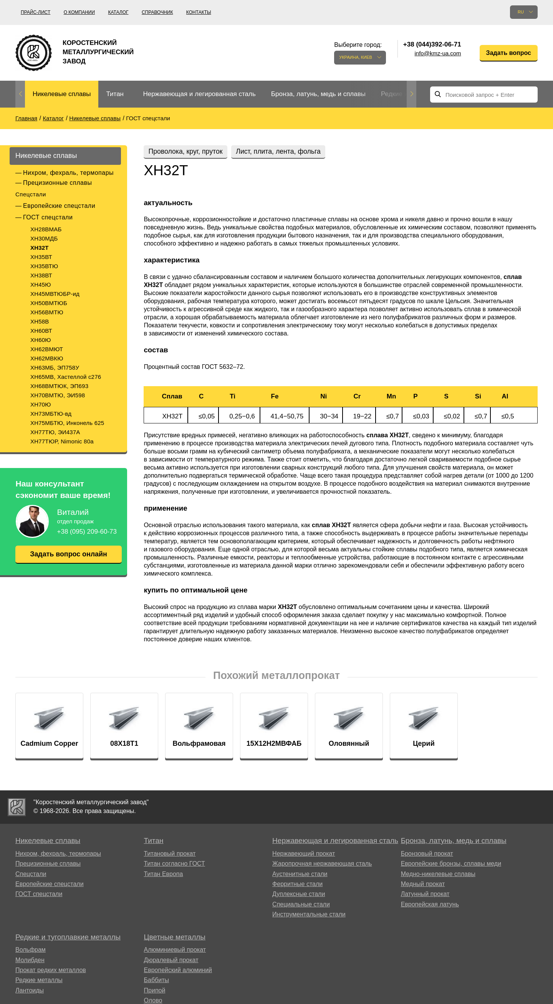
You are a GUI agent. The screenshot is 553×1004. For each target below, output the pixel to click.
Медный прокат (423, 884)
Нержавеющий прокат (303, 854)
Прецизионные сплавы (57, 182)
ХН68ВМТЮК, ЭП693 (59, 386)
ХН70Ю (40, 404)
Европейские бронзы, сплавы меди (451, 864)
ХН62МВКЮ (46, 358)
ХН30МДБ (44, 238)
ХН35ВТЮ (44, 266)
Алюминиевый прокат (175, 950)
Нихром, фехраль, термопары (68, 172)
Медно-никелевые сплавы (438, 874)
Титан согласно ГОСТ (174, 864)
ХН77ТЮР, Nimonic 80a (62, 441)
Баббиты (156, 980)
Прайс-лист (35, 12)
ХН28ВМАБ (45, 229)
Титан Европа (163, 874)
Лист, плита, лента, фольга (281, 151)
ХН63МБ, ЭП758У (54, 367)
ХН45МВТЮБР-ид (54, 293)
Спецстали (30, 194)
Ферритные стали (297, 884)
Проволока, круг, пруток (186, 151)
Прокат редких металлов (50, 970)
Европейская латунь (430, 905)
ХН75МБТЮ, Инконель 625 (67, 423)
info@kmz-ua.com (438, 53)
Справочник (157, 12)
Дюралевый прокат (171, 961)
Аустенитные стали (299, 874)
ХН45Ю (40, 284)
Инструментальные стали (309, 915)
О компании (79, 12)
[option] (61, 94)
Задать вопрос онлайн (68, 554)
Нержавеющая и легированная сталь (199, 94)
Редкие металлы (39, 980)
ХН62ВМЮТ (46, 349)
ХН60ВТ (41, 330)
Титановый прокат (170, 854)
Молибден (30, 961)
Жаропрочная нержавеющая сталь (322, 864)
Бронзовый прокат (427, 854)
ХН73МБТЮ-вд (50, 413)
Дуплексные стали (298, 894)
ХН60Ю (40, 340)
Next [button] (411, 94)
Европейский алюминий (178, 970)
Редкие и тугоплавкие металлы (68, 938)
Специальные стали (301, 905)
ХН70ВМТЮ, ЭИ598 (57, 395)
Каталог (118, 12)
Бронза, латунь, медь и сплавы (318, 94)
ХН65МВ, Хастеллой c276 (65, 376)
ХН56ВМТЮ (46, 312)
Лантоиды (29, 991)
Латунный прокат (425, 894)
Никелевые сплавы (62, 94)
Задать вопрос (508, 53)
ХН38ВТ (41, 275)
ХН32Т (39, 247)
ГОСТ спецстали (48, 217)
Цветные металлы (174, 938)
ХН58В (39, 321)
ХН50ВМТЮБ (48, 303)
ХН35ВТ (41, 257)
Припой (155, 991)
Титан (115, 94)
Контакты (198, 12)
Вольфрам (30, 950)
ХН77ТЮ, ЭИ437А (55, 432)
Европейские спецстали (59, 205)
